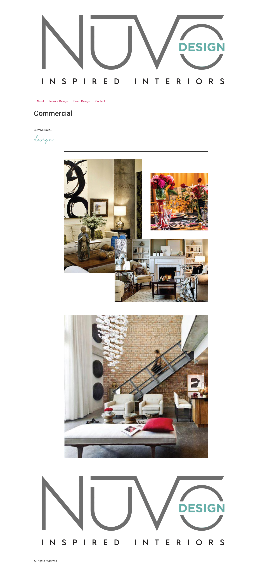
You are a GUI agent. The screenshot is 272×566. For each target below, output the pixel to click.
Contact (100, 101)
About (40, 101)
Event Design (81, 101)
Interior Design (58, 101)
